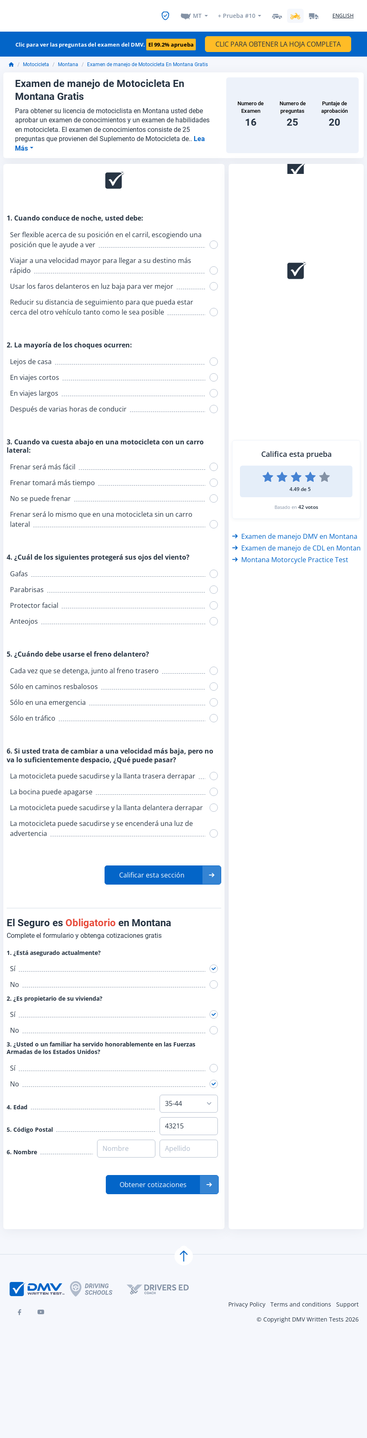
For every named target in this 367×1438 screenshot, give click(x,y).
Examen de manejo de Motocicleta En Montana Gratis (147, 61)
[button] (163, 871)
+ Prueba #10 (236, 14)
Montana (68, 61)
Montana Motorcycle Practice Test (290, 556)
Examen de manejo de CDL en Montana (298, 544)
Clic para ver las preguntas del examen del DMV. (105, 41)
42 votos (308, 504)
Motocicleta (36, 61)
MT (197, 14)
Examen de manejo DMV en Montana (294, 533)
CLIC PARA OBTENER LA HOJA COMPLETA (278, 40)
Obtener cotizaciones (153, 1181)
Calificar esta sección (152, 871)
